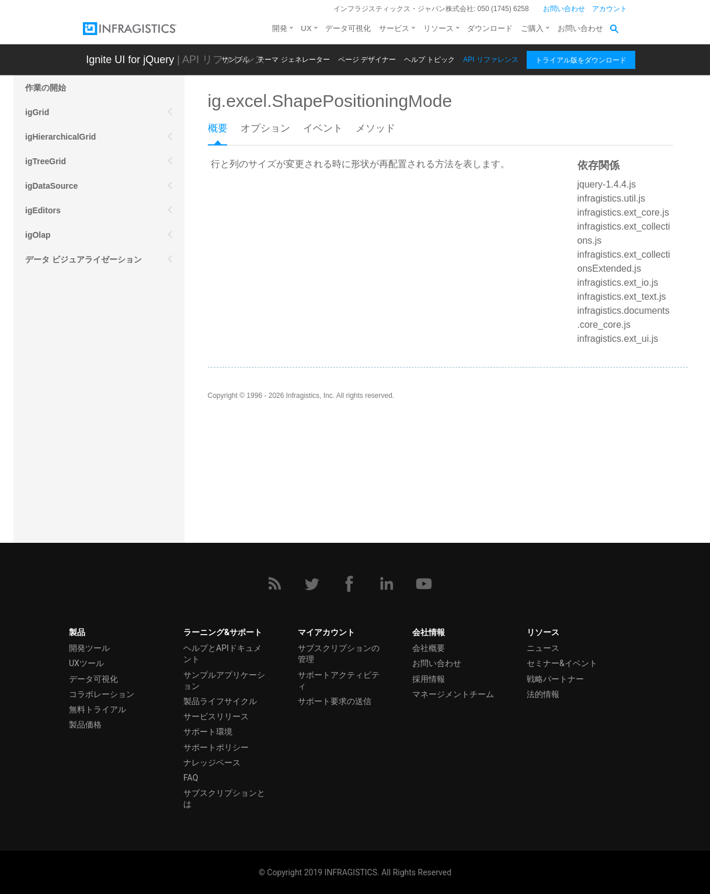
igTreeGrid (45, 161)
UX (306, 28)
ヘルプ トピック (429, 60)
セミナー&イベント (562, 663)
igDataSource (51, 185)
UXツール (86, 663)
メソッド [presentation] (375, 128)
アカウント (609, 9)
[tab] (224, 132)
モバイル (41, 284)
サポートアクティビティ (339, 680)
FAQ (190, 777)
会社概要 (428, 648)
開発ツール (89, 648)
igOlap (38, 235)
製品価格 (85, 724)
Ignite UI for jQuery (130, 59)
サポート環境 (207, 731)
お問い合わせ (564, 9)
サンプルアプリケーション (224, 680)
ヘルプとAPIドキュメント (222, 653)
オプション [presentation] (265, 128)
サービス (394, 28)
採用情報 (428, 679)
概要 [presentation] (218, 128)
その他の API (49, 308)
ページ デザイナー (367, 60)
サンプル (235, 60)
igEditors (43, 210)
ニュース (543, 648)
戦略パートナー (555, 679)
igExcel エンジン (57, 382)
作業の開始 (45, 87)
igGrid (37, 112)
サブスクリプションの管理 (339, 653)
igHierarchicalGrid (60, 136)
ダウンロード (490, 28)
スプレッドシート (58, 357)
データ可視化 (348, 28)
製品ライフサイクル (220, 701)
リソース (438, 28)
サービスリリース (216, 716)
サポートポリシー (216, 747)
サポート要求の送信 (334, 701)
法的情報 (543, 694)
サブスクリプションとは (224, 798)
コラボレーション (101, 694)
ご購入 (532, 28)
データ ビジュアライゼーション (83, 259)
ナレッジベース (212, 762)
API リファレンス (490, 60)
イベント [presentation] (323, 128)
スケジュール (49, 333)
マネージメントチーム (453, 694)
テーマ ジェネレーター (293, 60)
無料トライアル (97, 709)
